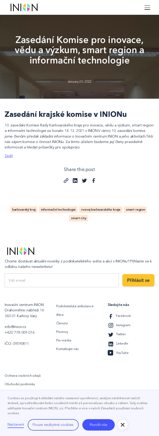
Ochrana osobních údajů (23, 375)
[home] (23, 7)
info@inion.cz (15, 326)
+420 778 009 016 (19, 332)
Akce (60, 315)
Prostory (62, 332)
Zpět (9, 155)
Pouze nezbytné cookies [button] (53, 424)
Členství (62, 323)
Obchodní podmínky (20, 384)
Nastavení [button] (16, 424)
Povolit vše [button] (98, 424)
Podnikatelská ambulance (75, 306)
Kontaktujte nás (67, 349)
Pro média (63, 340)
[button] (146, 7)
